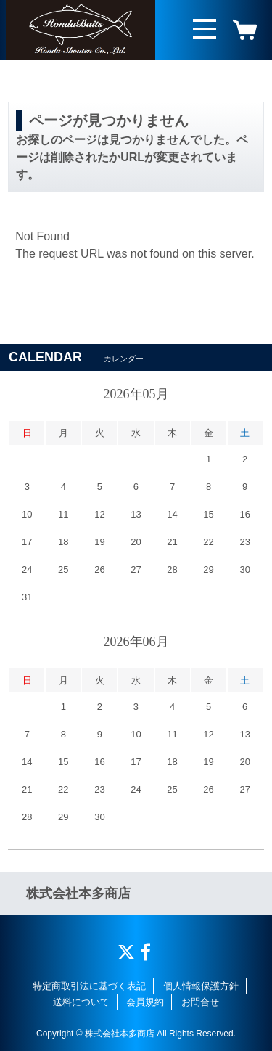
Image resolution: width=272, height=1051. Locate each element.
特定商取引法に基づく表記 (89, 986)
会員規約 (145, 1002)
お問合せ (200, 1002)
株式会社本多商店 (78, 893)
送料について (81, 1002)
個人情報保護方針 (201, 986)
